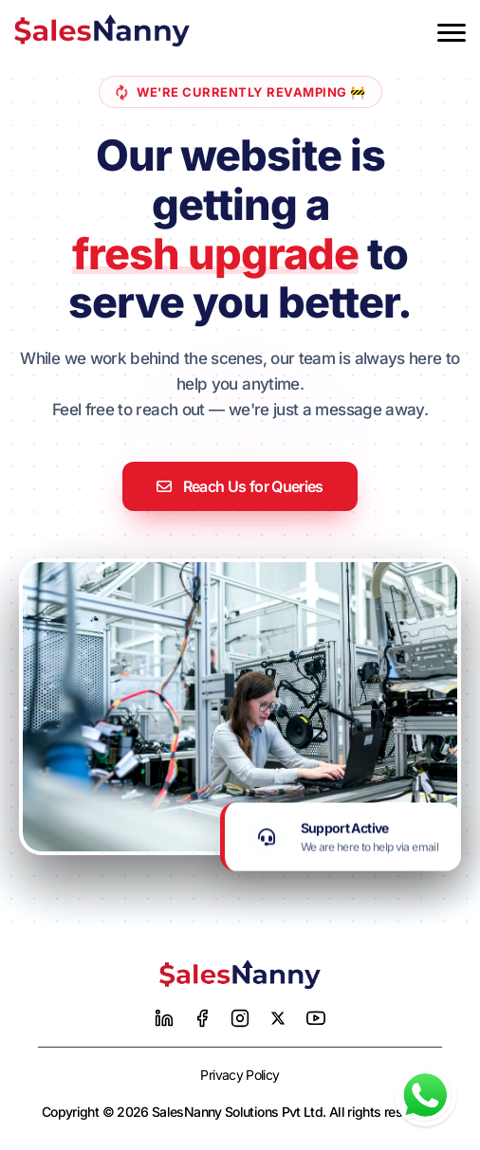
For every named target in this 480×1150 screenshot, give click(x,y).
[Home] (240, 974)
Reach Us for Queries (240, 486)
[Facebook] (202, 1018)
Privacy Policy (239, 1075)
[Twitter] (277, 1018)
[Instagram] (240, 1018)
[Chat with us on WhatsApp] (425, 1095)
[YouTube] (315, 1018)
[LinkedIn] (164, 1018)
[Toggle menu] (451, 33)
